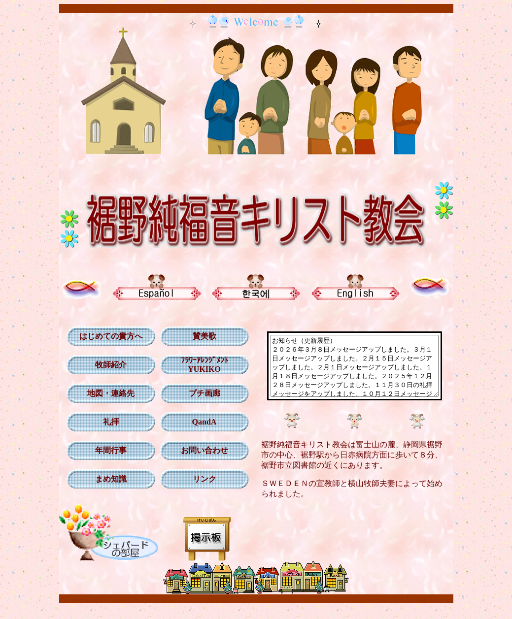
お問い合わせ (200, 450)
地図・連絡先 (107, 393)
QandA (200, 422)
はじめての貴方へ (106, 336)
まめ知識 (107, 479)
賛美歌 (200, 336)
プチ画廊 (200, 393)
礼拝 (107, 422)
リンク (200, 479)
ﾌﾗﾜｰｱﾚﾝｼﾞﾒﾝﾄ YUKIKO (200, 364)
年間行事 (107, 450)
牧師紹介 (107, 364)
